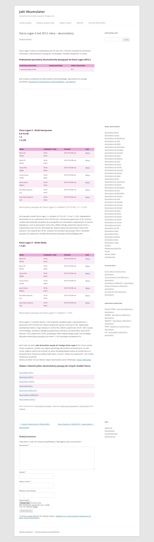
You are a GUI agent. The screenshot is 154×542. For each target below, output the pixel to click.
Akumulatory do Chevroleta (115, 147)
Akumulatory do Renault (113, 208)
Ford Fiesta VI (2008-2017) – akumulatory (119, 283)
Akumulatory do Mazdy (113, 185)
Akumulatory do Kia (112, 179)
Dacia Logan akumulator (69, 406)
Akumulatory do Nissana (113, 196)
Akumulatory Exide (111, 231)
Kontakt (80, 23)
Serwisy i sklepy (65, 23)
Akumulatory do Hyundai (114, 170)
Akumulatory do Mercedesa (115, 187)
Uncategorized (110, 257)
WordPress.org (110, 436)
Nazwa (22, 472)
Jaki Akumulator (32, 11)
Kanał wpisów (109, 431)
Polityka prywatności (97, 23)
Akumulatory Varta (111, 240)
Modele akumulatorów (113, 248)
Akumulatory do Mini (112, 190)
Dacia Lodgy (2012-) (26, 386)
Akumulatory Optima (112, 237)
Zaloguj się (108, 428)
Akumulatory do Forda (113, 164)
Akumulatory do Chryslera (114, 150)
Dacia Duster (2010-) (26, 377)
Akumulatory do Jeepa (113, 176)
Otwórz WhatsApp (84, 360)
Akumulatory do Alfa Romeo (115, 138)
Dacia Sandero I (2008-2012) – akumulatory (76, 424)
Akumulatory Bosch (112, 132)
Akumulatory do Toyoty (113, 222)
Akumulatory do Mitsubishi (114, 193)
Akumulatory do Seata (113, 211)
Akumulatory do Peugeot (114, 202)
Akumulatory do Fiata (112, 161)
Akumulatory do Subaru (113, 216)
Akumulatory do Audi (112, 141)
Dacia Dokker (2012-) (26, 373)
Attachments (24, 500)
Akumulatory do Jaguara (113, 173)
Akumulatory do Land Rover (115, 182)
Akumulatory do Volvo (113, 225)
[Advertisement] (56, 109)
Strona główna (25, 23)
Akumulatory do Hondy (113, 167)
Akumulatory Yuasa (112, 242)
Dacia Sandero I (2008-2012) (28, 395)
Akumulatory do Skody (113, 213)
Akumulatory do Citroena (114, 153)
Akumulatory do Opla (112, 199)
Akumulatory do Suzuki (113, 219)
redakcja (22, 409)
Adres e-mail (25, 481)
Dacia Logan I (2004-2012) (28, 390)
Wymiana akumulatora (45, 23)
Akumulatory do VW (112, 228)
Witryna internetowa (27, 491)
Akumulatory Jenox (111, 234)
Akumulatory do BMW (113, 144)
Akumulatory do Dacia (43, 406)
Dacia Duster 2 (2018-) (26, 382)
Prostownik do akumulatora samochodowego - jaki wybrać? (52, 82)
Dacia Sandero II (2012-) (27, 399)
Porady (107, 251)
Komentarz (24, 445)
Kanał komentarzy (111, 434)
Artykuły (108, 245)
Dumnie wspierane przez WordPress (47, 532)
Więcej (87, 153)
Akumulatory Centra (112, 135)
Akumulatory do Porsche (113, 205)
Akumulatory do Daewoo (114, 158)
